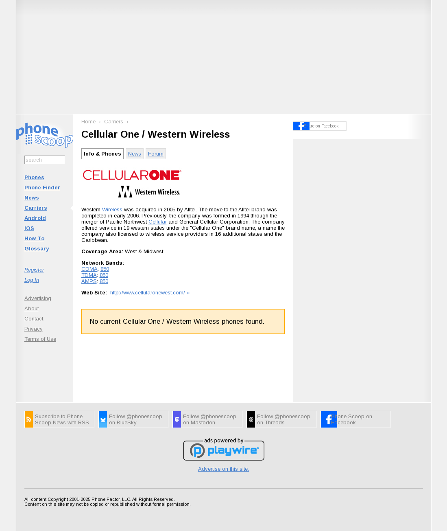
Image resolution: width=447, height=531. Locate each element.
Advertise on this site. (223, 469)
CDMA (89, 269)
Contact (33, 319)
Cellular (157, 222)
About (31, 308)
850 (104, 269)
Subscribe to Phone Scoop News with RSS (62, 419)
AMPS (89, 281)
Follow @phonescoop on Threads (283, 419)
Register (34, 270)
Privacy (33, 329)
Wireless (112, 209)
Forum (156, 154)
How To (34, 238)
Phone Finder (42, 187)
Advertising (37, 298)
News (31, 198)
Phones (34, 177)
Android (35, 218)
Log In (31, 280)
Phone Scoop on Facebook (351, 419)
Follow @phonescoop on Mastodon (209, 419)
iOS (29, 228)
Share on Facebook (320, 126)
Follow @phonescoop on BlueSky (135, 419)
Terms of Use (40, 339)
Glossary (36, 249)
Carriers (35, 208)
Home (88, 121)
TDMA (89, 275)
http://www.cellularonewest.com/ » (150, 293)
